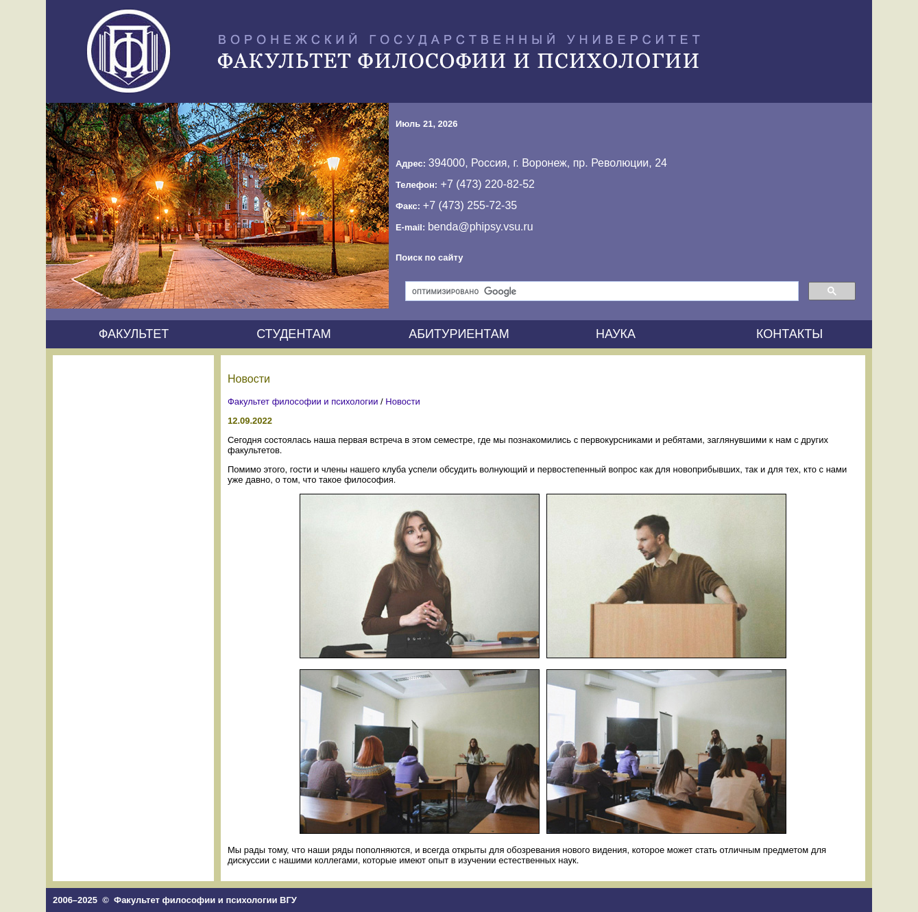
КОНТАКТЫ (789, 334)
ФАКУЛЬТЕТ (134, 334)
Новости (402, 401)
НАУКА (616, 334)
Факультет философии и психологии (303, 401)
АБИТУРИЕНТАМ (459, 334)
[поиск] (600, 291)
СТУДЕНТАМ (293, 334)
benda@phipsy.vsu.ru (480, 226)
